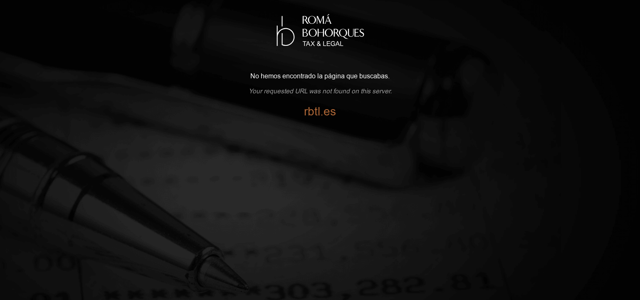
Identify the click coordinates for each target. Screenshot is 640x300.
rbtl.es (320, 112)
